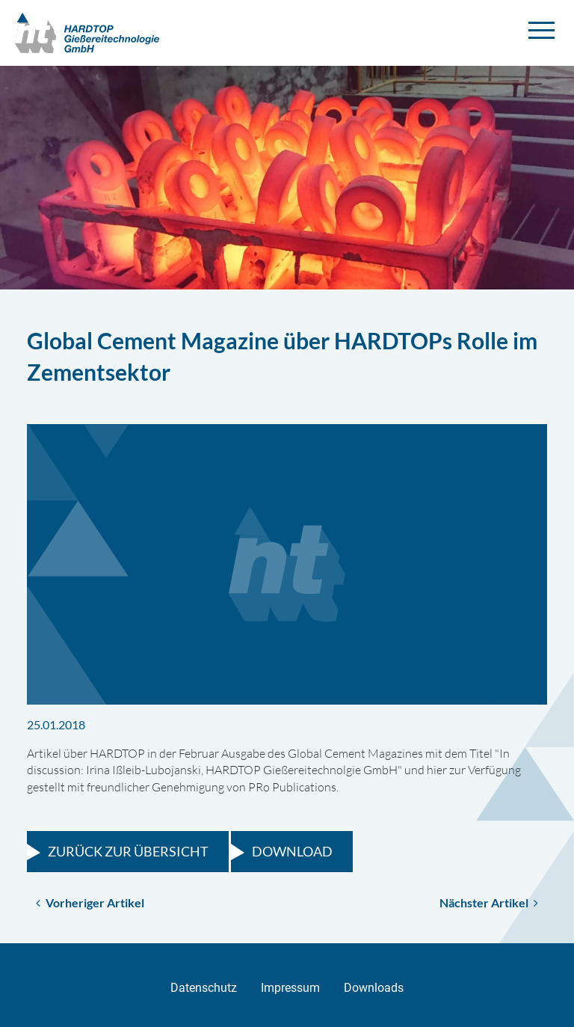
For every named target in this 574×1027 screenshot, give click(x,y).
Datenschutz (203, 988)
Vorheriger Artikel (90, 902)
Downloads (374, 988)
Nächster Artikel (488, 902)
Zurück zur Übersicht (128, 851)
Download (292, 851)
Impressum (290, 988)
